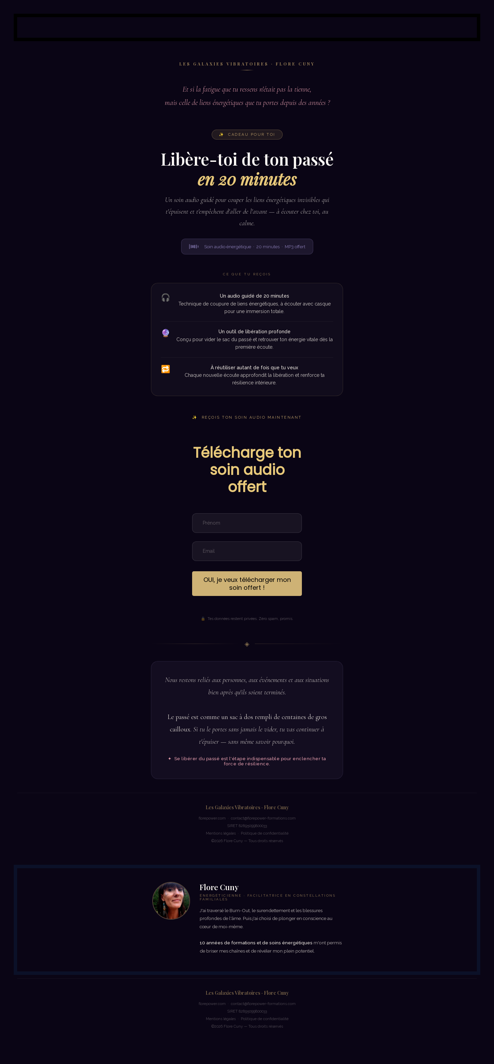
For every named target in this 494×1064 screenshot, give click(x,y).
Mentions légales (221, 833)
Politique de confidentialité (265, 833)
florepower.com (212, 818)
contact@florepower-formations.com (263, 818)
